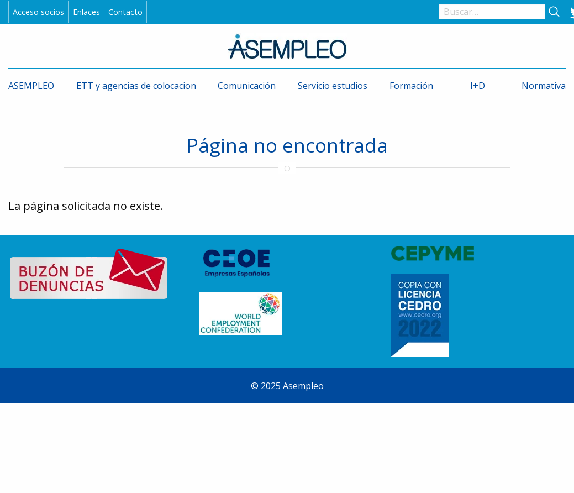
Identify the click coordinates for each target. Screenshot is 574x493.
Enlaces (86, 12)
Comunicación (247, 86)
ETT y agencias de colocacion (136, 86)
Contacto (125, 12)
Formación (411, 86)
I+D (477, 86)
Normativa (544, 86)
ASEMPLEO (31, 86)
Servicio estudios (332, 86)
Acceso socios (38, 12)
